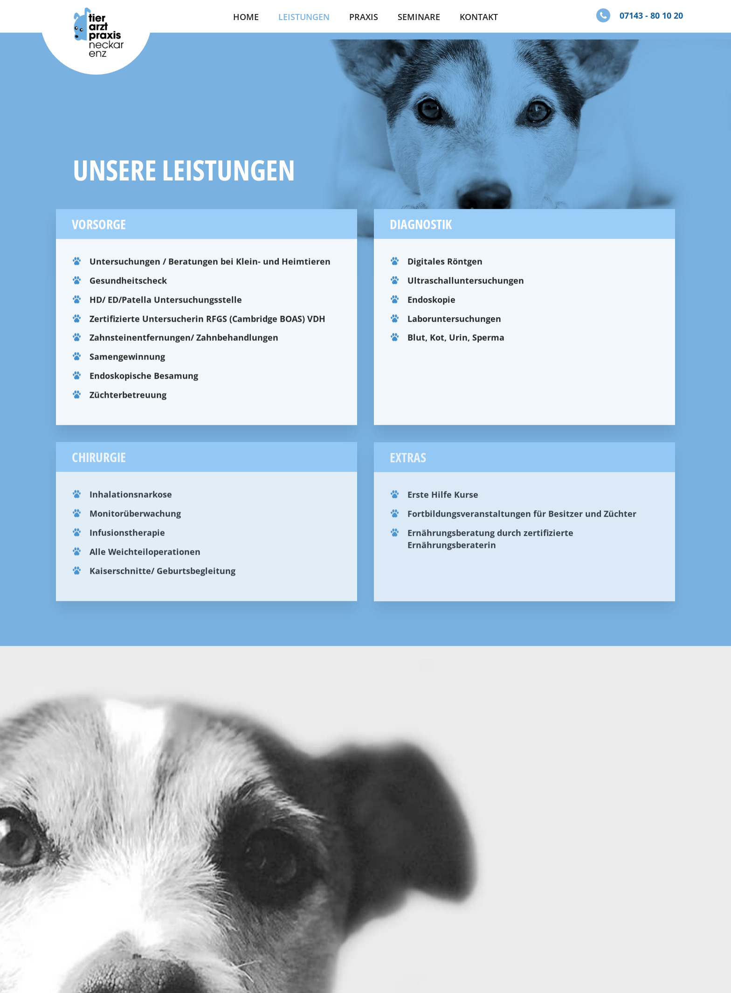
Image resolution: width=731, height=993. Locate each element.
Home (246, 16)
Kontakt (479, 16)
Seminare (419, 16)
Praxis (363, 16)
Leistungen (304, 16)
